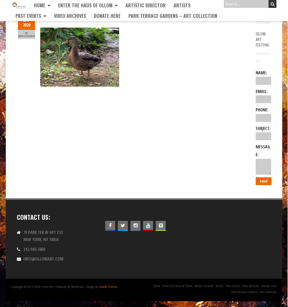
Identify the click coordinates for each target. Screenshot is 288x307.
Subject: (263, 133)
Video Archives (70, 15)
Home (39, 5)
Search (273, 4)
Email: (263, 96)
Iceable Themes (108, 287)
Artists (182, 5)
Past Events (28, 15)
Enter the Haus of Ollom (85, 5)
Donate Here (107, 15)
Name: (263, 77)
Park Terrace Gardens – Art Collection (172, 15)
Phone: (263, 114)
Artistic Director (145, 5)
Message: (263, 159)
